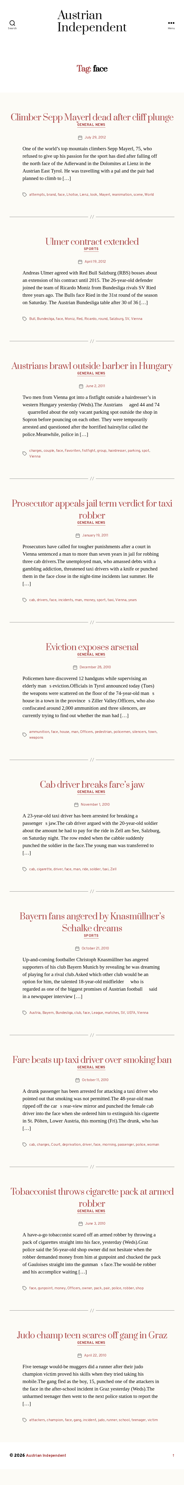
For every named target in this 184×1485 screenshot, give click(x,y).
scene (141, 195)
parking (138, 453)
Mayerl (106, 195)
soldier (98, 875)
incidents (67, 604)
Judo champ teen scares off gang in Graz (92, 1350)
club (79, 1020)
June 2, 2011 (95, 389)
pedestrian (105, 736)
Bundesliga (46, 320)
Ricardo (92, 320)
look (95, 195)
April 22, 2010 (95, 1371)
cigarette (44, 875)
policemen (125, 736)
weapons (46, 742)
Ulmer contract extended (92, 243)
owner (89, 1303)
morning (112, 1152)
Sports (92, 251)
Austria (35, 1020)
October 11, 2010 (95, 1088)
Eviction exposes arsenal (92, 651)
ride (87, 875)
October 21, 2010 (95, 955)
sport (102, 604)
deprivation (72, 1152)
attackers (37, 1436)
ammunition (39, 736)
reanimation (124, 195)
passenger (129, 1152)
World (153, 195)
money (90, 604)
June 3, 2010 (95, 1238)
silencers (143, 736)
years (134, 604)
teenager (141, 1436)
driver (59, 875)
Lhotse (73, 195)
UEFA (134, 1020)
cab (32, 604)
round (106, 320)
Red (81, 320)
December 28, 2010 (95, 672)
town (33, 742)
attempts (37, 195)
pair (109, 1303)
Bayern (49, 1020)
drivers (42, 604)
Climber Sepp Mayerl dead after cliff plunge (92, 117)
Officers (88, 736)
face (61, 195)
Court (56, 1152)
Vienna (140, 320)
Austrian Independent (47, 1471)
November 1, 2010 (95, 810)
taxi (112, 604)
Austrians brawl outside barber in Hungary (92, 368)
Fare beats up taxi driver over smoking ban (92, 1067)
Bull (32, 320)
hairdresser (120, 453)
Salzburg (120, 320)
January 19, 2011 (95, 539)
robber (131, 1303)
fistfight (91, 453)
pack (100, 1303)
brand (51, 195)
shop (143, 1303)
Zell (116, 875)
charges (35, 453)
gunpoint (45, 1303)
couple (49, 453)
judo (102, 1436)
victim (156, 1436)
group (104, 453)
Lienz (85, 195)
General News (92, 126)
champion (55, 1436)
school (126, 1436)
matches (115, 1020)
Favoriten (74, 453)
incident (90, 1436)
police (144, 1152)
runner (113, 1436)
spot (150, 453)
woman (35, 1158)
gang (78, 1436)
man (79, 604)
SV (131, 320)
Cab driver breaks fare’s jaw (92, 790)
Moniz (72, 320)
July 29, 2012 (95, 138)
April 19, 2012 (95, 264)
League (100, 1020)
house (65, 736)
